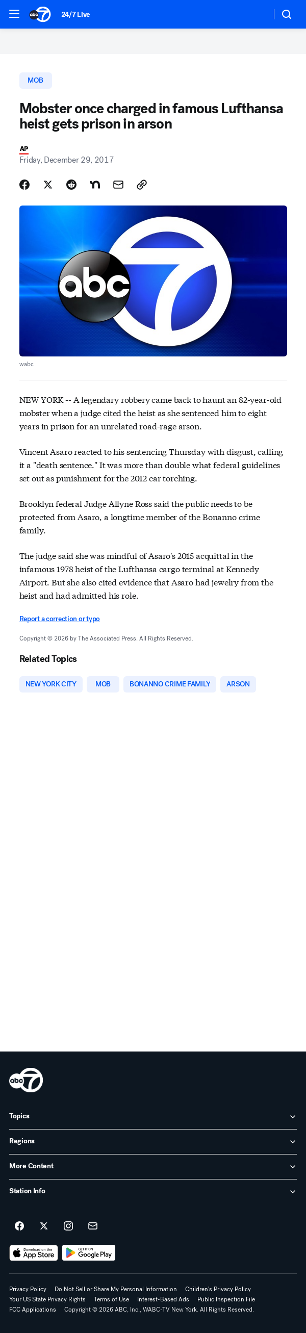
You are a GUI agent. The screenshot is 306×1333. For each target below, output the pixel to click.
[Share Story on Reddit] (71, 184)
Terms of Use (111, 1299)
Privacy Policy (27, 1289)
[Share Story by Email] (118, 184)
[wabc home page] (26, 1080)
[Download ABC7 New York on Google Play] (89, 1253)
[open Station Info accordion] (153, 1192)
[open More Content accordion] (153, 1167)
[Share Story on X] (48, 184)
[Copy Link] (141, 184)
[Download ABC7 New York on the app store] (33, 1253)
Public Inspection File (226, 1299)
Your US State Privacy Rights (47, 1299)
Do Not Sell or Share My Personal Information (116, 1289)
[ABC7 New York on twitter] (44, 1226)
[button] (14, 14)
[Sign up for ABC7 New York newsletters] (93, 1226)
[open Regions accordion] (153, 1142)
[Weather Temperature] (255, 14)
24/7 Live (75, 14)
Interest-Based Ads (163, 1299)
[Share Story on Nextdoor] (95, 184)
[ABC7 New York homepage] (40, 14)
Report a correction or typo (59, 619)
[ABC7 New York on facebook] (19, 1226)
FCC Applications (32, 1309)
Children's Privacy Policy (218, 1289)
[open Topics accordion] (153, 1117)
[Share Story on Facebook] (24, 184)
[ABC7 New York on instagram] (68, 1226)
